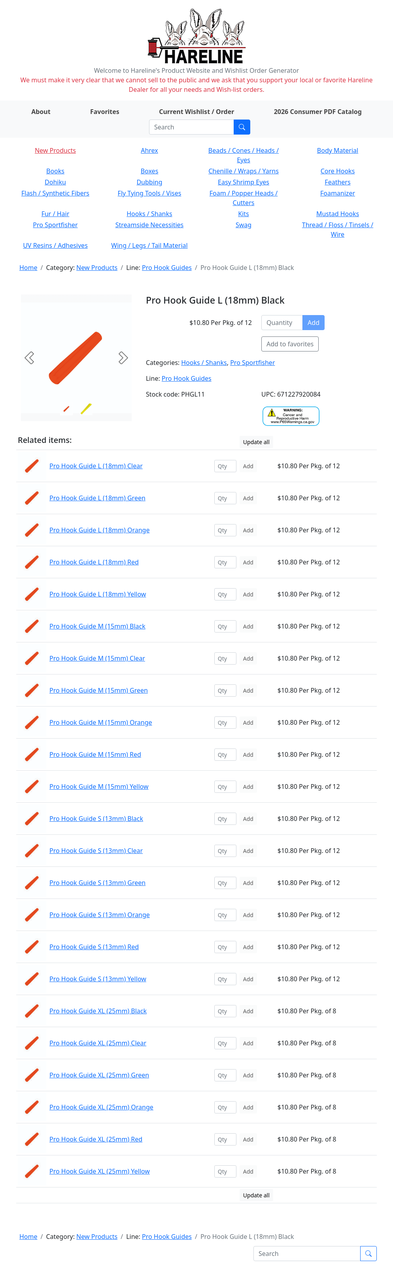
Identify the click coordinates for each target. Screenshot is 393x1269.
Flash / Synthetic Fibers (55, 193)
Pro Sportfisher (55, 224)
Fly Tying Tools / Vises (149, 193)
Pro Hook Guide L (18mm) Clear (96, 466)
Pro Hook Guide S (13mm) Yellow (97, 979)
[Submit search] (242, 127)
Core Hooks (338, 171)
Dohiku (55, 182)
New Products (55, 150)
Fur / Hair (56, 213)
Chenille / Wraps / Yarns (243, 171)
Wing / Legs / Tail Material (149, 245)
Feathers (337, 182)
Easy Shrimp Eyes (243, 182)
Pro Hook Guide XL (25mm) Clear (97, 1043)
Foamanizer (337, 193)
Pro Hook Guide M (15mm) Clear (97, 658)
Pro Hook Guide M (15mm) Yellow (99, 786)
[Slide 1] (86, 409)
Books (55, 171)
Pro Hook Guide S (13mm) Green (97, 882)
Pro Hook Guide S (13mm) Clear (96, 850)
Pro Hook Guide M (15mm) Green (98, 690)
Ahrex (149, 150)
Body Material (337, 150)
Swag (243, 224)
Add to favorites (290, 344)
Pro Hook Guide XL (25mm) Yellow (99, 1171)
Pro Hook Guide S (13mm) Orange (99, 914)
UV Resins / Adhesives (55, 245)
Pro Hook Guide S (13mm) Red (94, 946)
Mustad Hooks (337, 213)
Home (28, 267)
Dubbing (149, 182)
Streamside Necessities (149, 224)
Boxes (150, 171)
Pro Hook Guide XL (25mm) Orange (101, 1107)
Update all (256, 442)
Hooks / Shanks (149, 213)
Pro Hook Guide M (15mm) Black (97, 626)
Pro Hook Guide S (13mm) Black (96, 818)
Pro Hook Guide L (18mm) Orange (99, 530)
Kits (243, 213)
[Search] (191, 127)
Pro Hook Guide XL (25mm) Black (98, 1011)
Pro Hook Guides (167, 267)
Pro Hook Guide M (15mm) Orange (100, 722)
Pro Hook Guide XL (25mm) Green (99, 1075)
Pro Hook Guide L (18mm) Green (97, 498)
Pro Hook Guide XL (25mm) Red (95, 1139)
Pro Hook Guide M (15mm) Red (95, 754)
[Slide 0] (66, 409)
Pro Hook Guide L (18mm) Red (94, 562)
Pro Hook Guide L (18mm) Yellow (97, 594)
